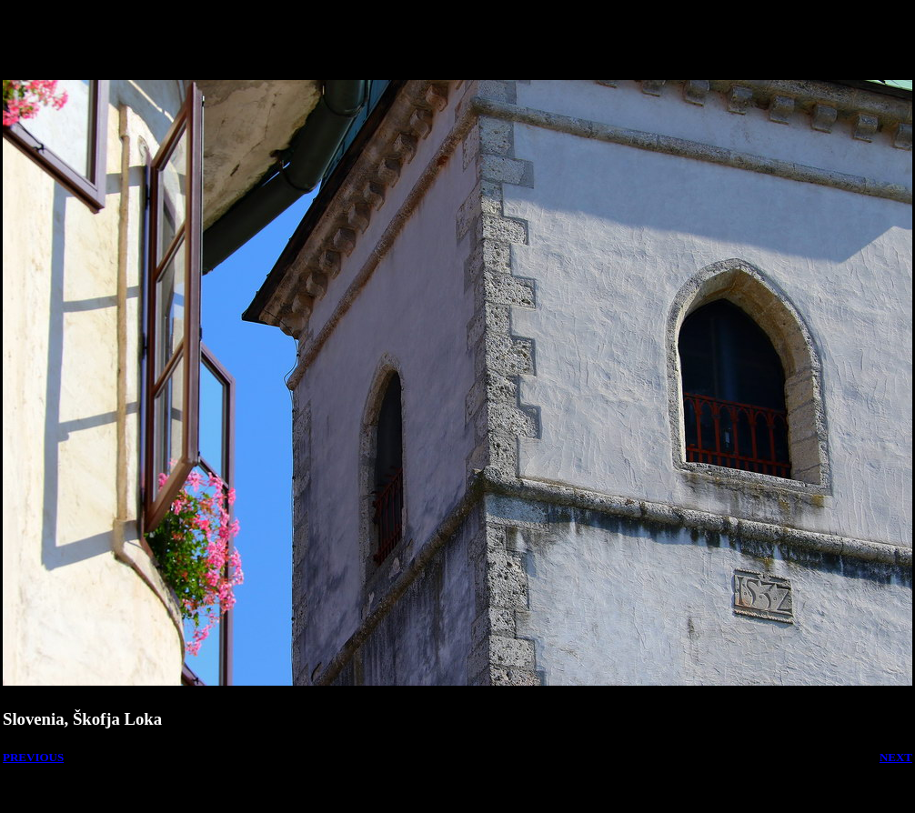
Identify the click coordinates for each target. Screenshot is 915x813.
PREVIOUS (33, 757)
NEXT (896, 757)
